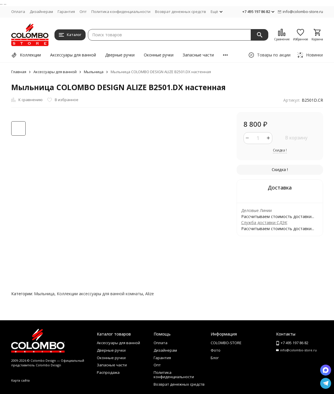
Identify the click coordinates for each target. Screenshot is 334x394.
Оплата (18, 11)
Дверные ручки (120, 55)
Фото (215, 350)
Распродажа (108, 372)
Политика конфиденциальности (120, 11)
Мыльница (93, 71)
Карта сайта (20, 380)
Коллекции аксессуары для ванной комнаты (100, 293)
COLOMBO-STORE (226, 342)
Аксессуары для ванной (73, 55)
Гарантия (66, 11)
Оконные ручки (158, 55)
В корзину (296, 138)
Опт (83, 11)
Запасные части (198, 55)
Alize (149, 293)
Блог (215, 357)
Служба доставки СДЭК (264, 222)
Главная (18, 71)
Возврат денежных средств (180, 11)
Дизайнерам (41, 11)
